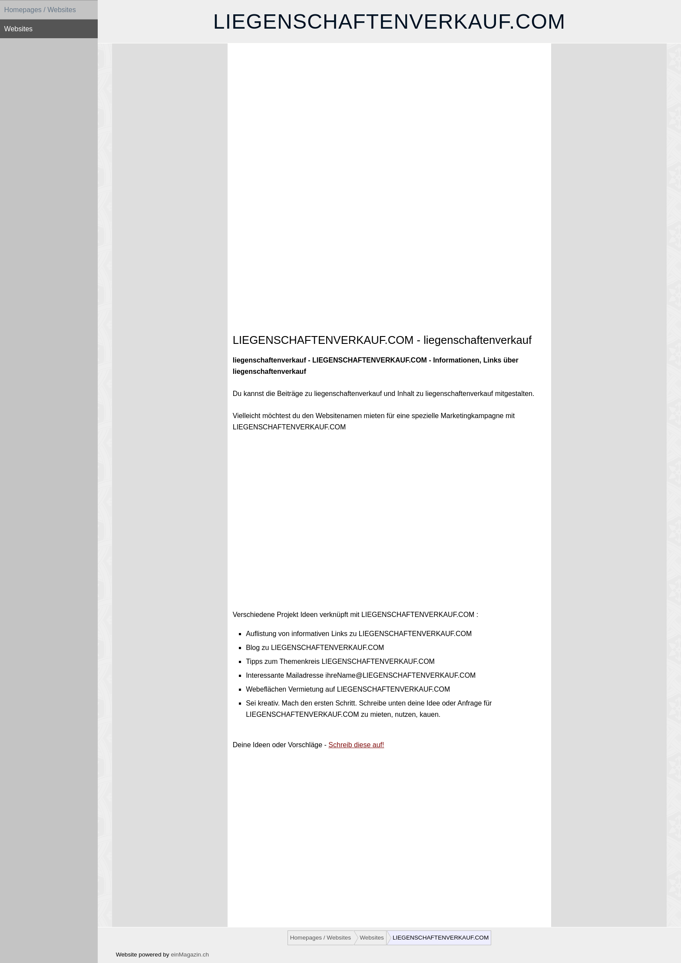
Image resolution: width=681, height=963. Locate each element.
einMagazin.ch (190, 954)
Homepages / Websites (40, 9)
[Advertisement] (389, 124)
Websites (18, 29)
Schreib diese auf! (356, 745)
